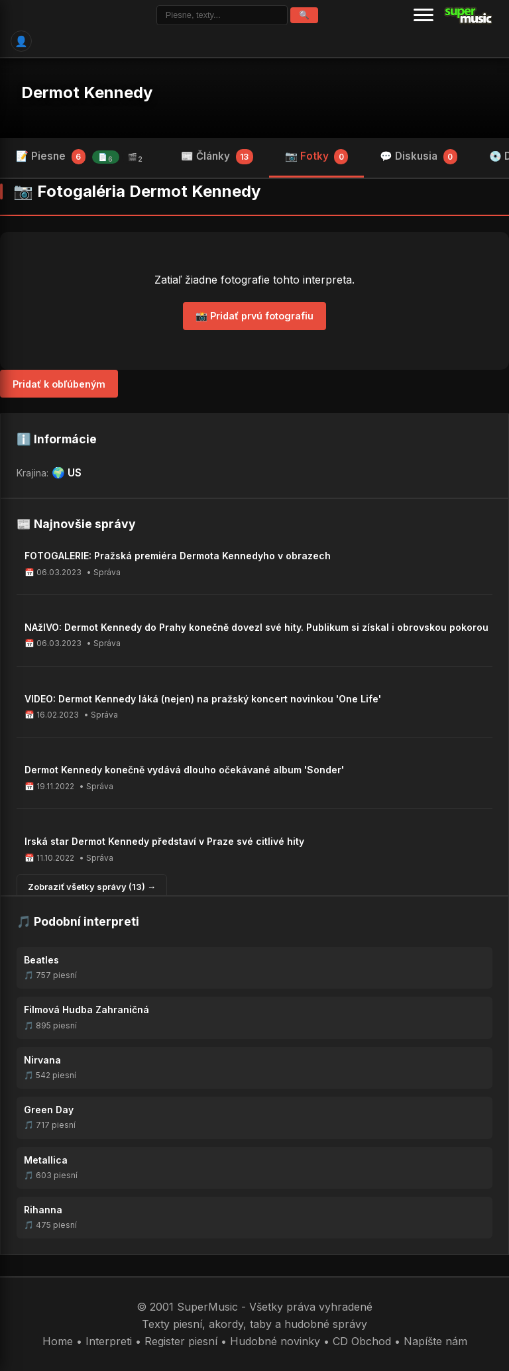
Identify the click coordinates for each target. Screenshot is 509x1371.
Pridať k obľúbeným (59, 384)
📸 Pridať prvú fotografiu (254, 315)
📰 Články (217, 156)
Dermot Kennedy (86, 92)
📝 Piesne (82, 156)
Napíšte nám (435, 1341)
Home (57, 1341)
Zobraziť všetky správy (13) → (92, 886)
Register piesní (180, 1341)
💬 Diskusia (418, 156)
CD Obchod (362, 1341)
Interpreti (108, 1341)
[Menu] (423, 15)
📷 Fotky (317, 156)
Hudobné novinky (275, 1341)
